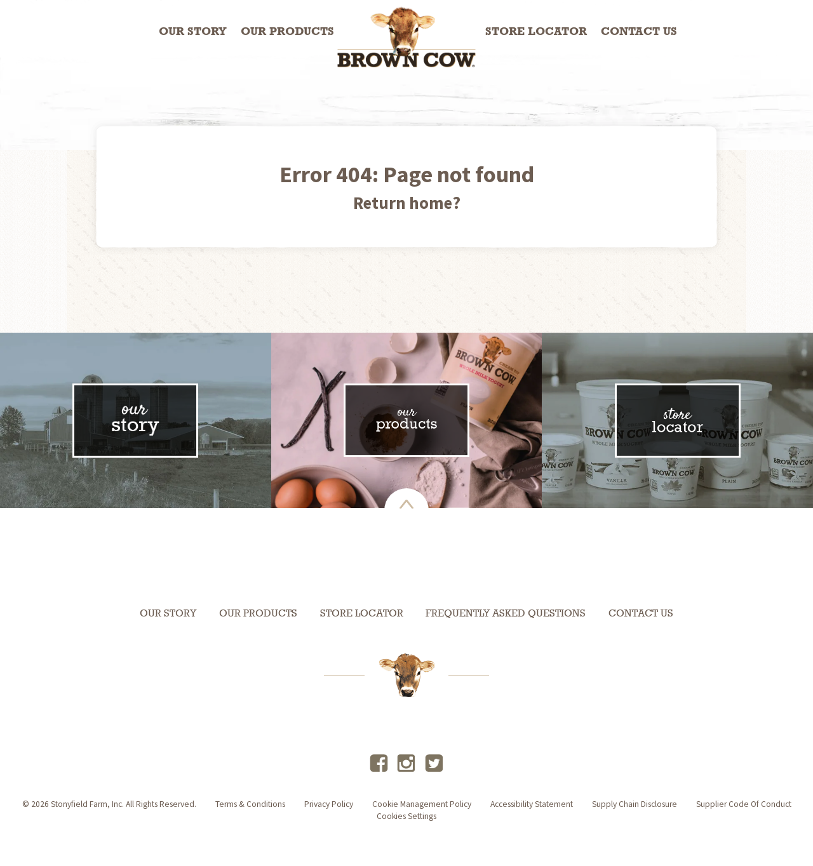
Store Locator (536, 31)
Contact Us (639, 31)
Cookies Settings (406, 816)
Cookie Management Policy (421, 804)
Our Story (193, 31)
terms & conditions (250, 804)
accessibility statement (531, 804)
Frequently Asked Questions (506, 614)
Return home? (406, 202)
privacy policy (328, 804)
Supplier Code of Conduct (743, 804)
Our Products (287, 31)
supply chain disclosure (634, 804)
